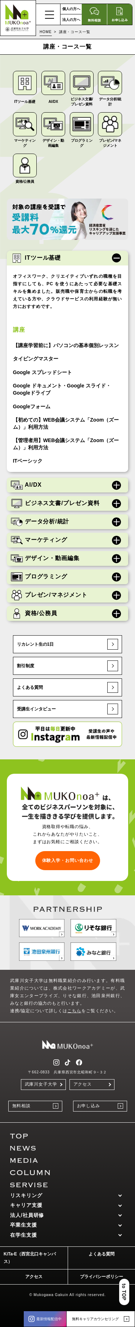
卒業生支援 (23, 1225)
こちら (74, 1010)
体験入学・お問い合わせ (67, 860)
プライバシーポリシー (101, 1276)
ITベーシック (27, 461)
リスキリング (26, 1195)
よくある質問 (67, 687)
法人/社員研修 (27, 1215)
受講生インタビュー (67, 709)
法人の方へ (71, 20)
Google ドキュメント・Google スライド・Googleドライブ (62, 389)
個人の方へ (71, 9)
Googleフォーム (31, 406)
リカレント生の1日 (67, 644)
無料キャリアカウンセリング (100, 1319)
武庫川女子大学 (41, 1084)
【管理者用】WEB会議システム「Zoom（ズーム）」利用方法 (66, 443)
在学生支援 (23, 1235)
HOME (46, 32)
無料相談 (35, 1106)
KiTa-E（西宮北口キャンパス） (30, 1257)
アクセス (82, 1084)
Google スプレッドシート (42, 372)
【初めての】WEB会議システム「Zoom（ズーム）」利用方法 (66, 423)
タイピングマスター (35, 359)
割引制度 (67, 665)
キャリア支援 (26, 1205)
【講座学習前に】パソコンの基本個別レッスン (66, 345)
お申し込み (100, 1106)
